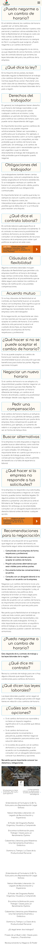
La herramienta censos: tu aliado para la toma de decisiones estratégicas (31, 792)
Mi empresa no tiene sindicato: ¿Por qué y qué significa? (10, 792)
